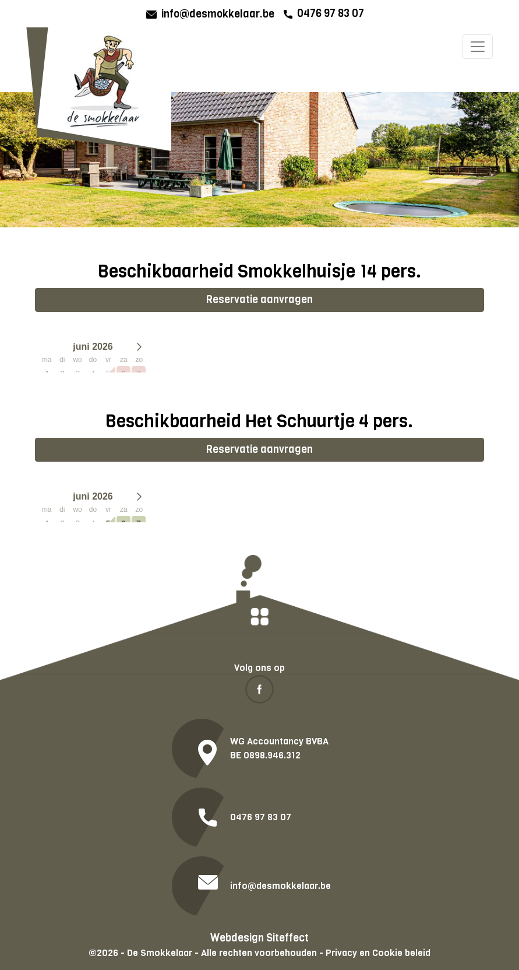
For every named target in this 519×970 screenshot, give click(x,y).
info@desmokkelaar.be (217, 14)
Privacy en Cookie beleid (378, 953)
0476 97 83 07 (330, 13)
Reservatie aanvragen (259, 300)
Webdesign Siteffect (259, 938)
